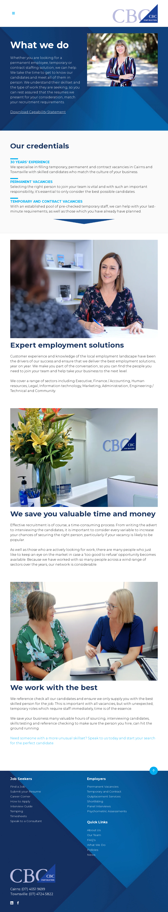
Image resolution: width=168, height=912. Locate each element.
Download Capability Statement (38, 112)
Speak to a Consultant (26, 821)
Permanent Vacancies (102, 786)
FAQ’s (91, 840)
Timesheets (18, 816)
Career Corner (20, 796)
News (91, 855)
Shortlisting (95, 801)
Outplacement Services (103, 796)
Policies (92, 850)
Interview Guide (21, 806)
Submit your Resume (25, 791)
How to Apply (20, 801)
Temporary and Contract (104, 791)
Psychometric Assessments (107, 811)
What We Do (96, 845)
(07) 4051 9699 (33, 889)
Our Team (94, 835)
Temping (16, 811)
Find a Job (17, 786)
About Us (94, 830)
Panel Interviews (99, 806)
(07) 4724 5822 (41, 894)
